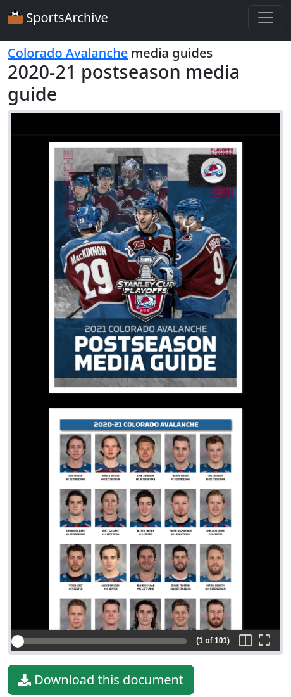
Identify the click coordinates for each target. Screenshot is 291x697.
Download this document (100, 679)
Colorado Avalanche (68, 52)
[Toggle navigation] (265, 17)
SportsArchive (58, 17)
